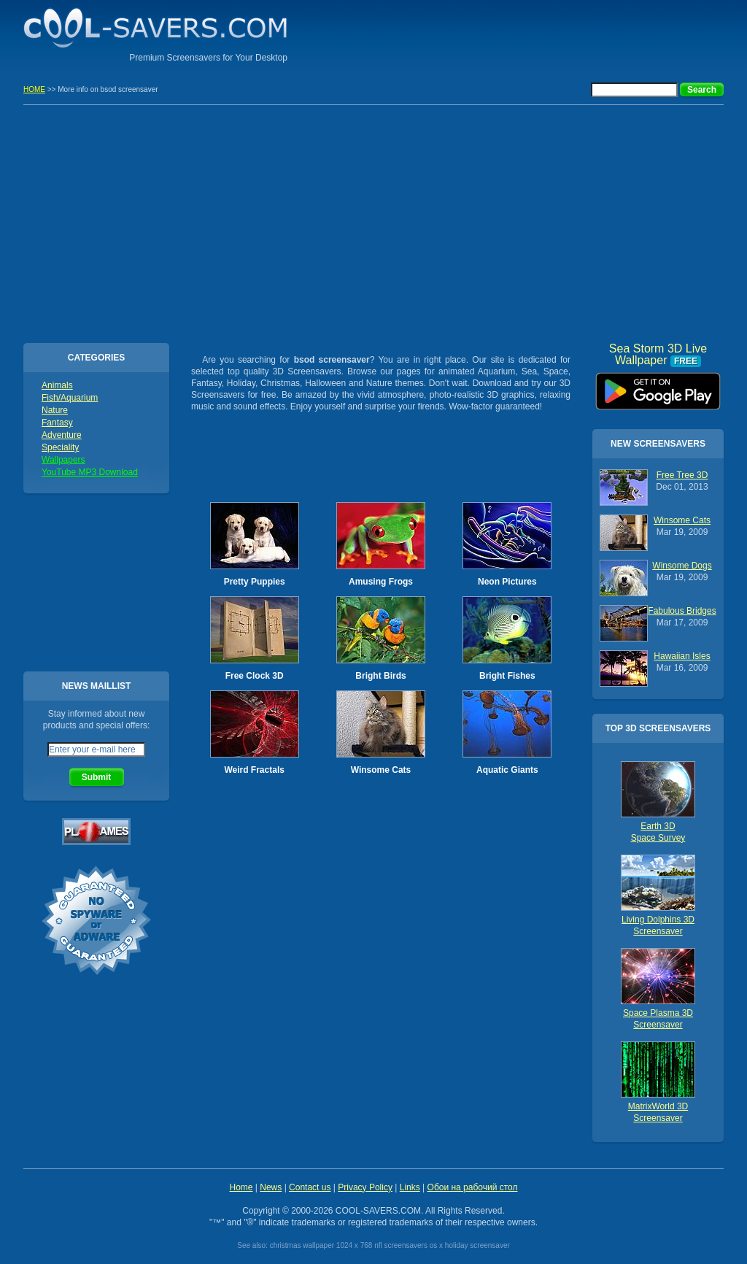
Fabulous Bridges (682, 611)
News (271, 1187)
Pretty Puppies (254, 582)
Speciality (60, 447)
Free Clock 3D (254, 676)
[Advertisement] (553, 33)
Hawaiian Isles (682, 656)
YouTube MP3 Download (90, 472)
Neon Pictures (507, 582)
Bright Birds (380, 676)
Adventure (62, 435)
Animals (57, 385)
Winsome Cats (381, 770)
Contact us (309, 1187)
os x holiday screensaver (470, 1245)
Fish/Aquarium (70, 398)
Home (240, 1187)
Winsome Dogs (681, 565)
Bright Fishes (507, 676)
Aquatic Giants (507, 770)
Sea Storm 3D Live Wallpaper (658, 386)
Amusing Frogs (381, 582)
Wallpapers (63, 460)
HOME (34, 89)
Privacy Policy (365, 1187)
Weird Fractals (254, 770)
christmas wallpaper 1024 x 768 (321, 1245)
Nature (55, 410)
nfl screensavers (400, 1245)
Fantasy (57, 422)
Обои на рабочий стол (472, 1187)
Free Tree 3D (682, 475)
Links (410, 1187)
